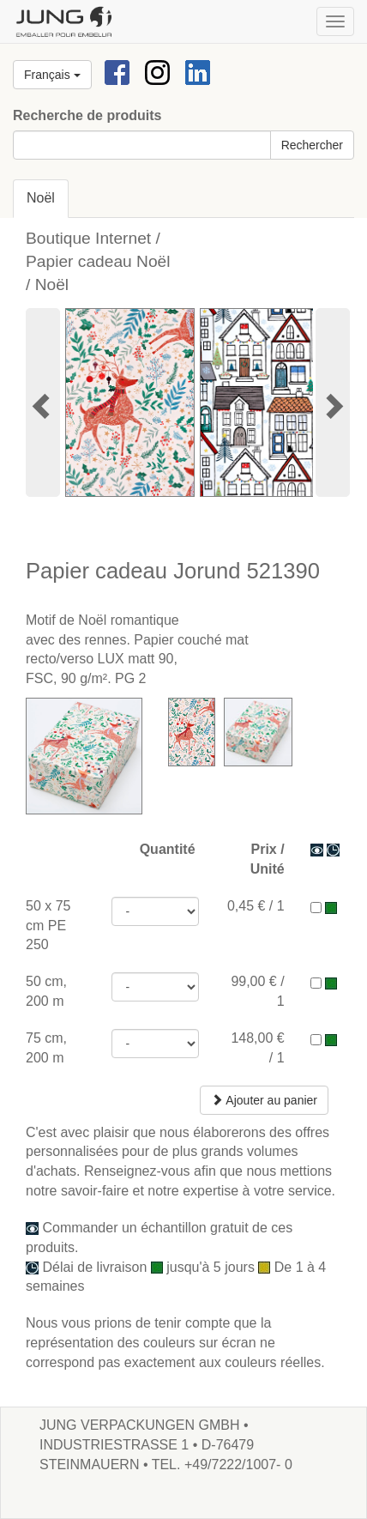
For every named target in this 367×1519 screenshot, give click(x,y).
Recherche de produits (87, 115)
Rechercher (312, 145)
